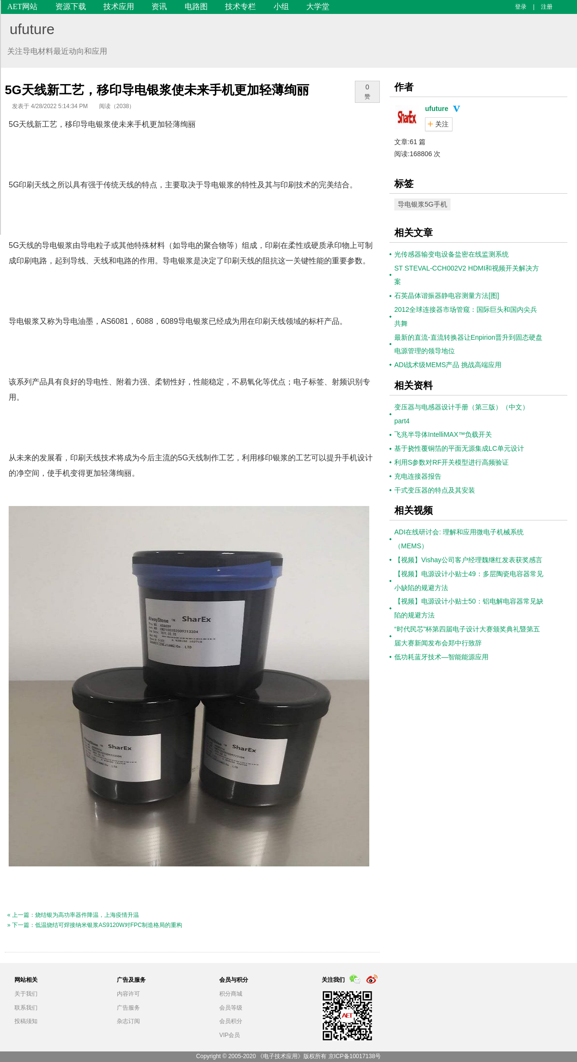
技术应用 (118, 6)
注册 (546, 6)
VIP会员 (229, 1035)
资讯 (159, 6)
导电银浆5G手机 (422, 204)
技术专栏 (240, 6)
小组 (281, 6)
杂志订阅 (128, 1021)
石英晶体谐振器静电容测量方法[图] (446, 295)
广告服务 (128, 1007)
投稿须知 (26, 1021)
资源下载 (70, 6)
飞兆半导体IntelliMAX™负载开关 (443, 434)
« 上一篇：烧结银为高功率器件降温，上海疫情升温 (73, 915)
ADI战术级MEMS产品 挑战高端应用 (448, 365)
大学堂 (317, 6)
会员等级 (230, 1007)
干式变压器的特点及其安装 (434, 490)
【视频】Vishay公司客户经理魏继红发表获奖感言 (468, 560)
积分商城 (230, 993)
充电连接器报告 (417, 476)
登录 (521, 6)
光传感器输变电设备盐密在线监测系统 (451, 254)
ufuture (32, 29)
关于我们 (26, 993)
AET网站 (22, 6)
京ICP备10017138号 (354, 1056)
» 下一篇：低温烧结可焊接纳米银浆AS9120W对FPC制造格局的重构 (94, 925)
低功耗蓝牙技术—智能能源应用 (441, 657)
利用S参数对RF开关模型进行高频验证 (451, 462)
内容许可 (128, 993)
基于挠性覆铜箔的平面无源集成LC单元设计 (459, 448)
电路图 (196, 6)
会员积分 (230, 1021)
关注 (442, 124)
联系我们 (26, 1007)
